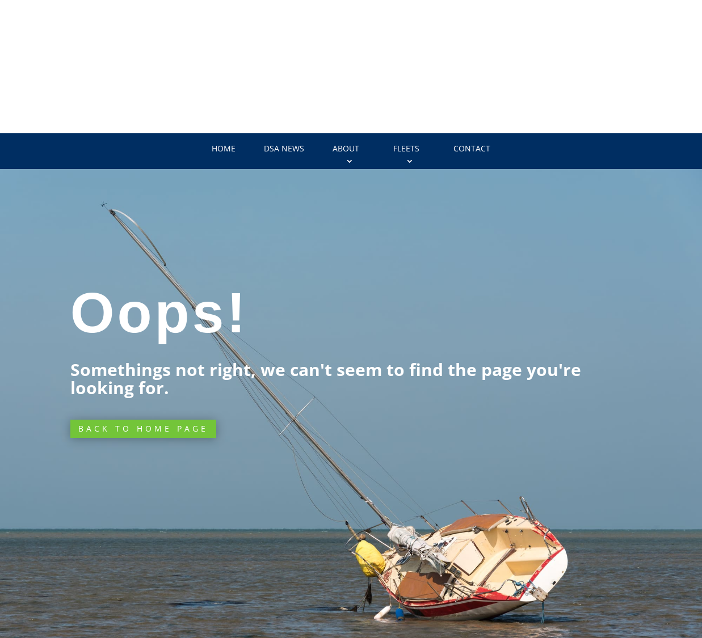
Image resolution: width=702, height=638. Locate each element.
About (346, 148)
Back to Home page (143, 428)
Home (224, 148)
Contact (471, 148)
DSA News (284, 148)
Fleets (406, 148)
